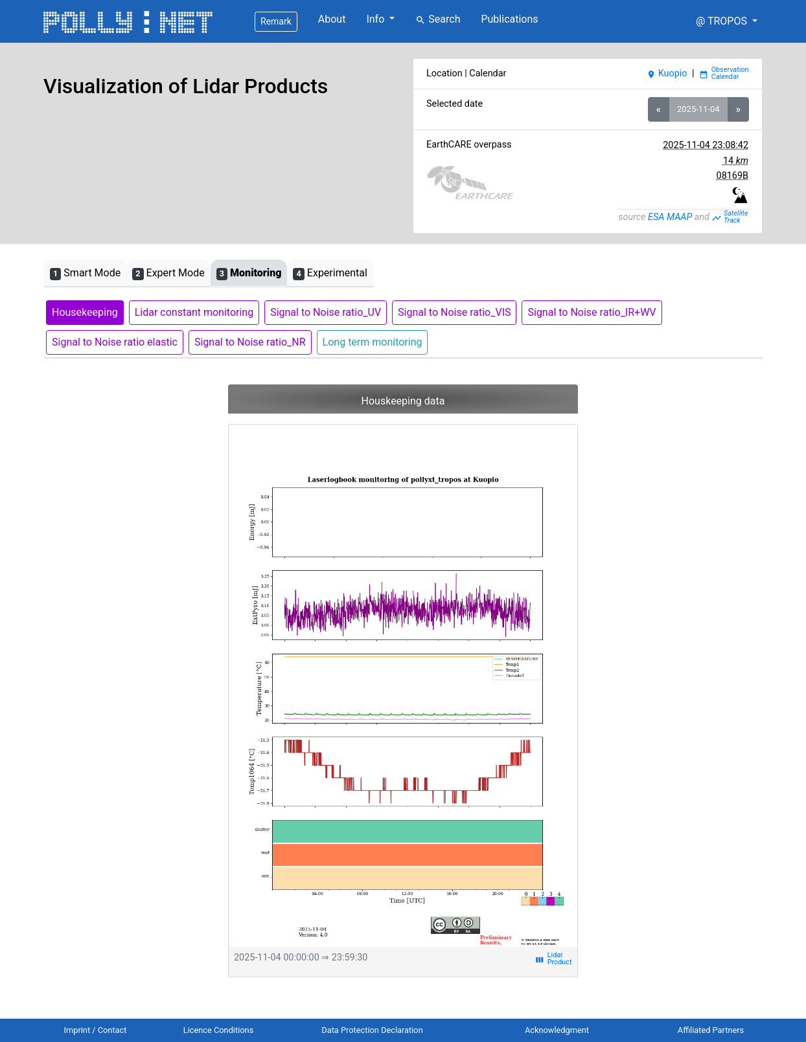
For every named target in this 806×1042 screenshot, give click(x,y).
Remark (276, 21)
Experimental (330, 273)
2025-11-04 (698, 109)
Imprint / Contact (95, 1030)
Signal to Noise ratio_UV (325, 312)
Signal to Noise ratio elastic (115, 342)
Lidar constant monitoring (194, 312)
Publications (509, 19)
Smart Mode (85, 273)
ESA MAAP (670, 217)
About (332, 19)
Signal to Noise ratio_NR (250, 342)
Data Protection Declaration (371, 1030)
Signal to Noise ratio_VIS (454, 312)
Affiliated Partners (711, 1030)
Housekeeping (85, 312)
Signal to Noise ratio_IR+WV (591, 312)
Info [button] (376, 19)
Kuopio (667, 73)
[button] (727, 21)
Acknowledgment (557, 1030)
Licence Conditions (218, 1030)
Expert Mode (168, 273)
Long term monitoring (372, 342)
